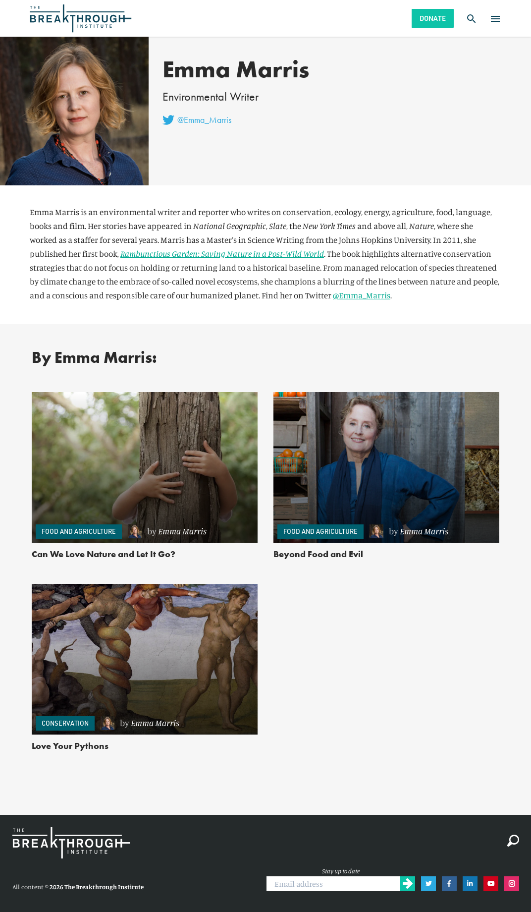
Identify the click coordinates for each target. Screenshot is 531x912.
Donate (433, 18)
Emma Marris (182, 530)
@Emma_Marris (361, 295)
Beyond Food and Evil (318, 554)
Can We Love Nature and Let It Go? (103, 554)
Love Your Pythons (70, 745)
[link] (188, 531)
